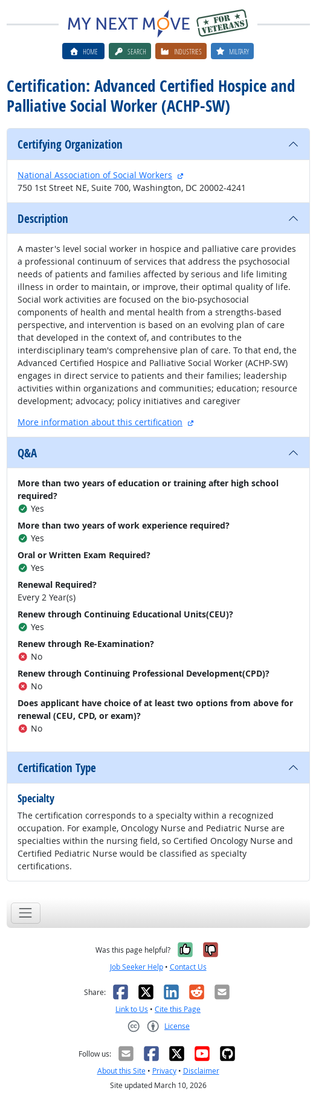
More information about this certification (100, 422)
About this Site (121, 1071)
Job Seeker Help (136, 967)
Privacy (164, 1071)
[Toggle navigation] (25, 913)
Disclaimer (201, 1071)
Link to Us (131, 1009)
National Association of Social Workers (95, 175)
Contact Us (188, 967)
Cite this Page (178, 1009)
